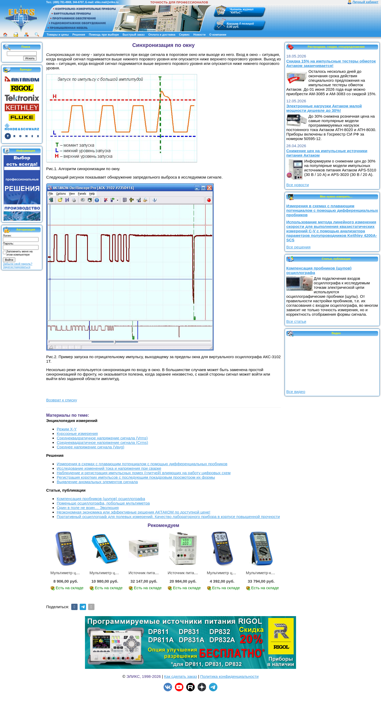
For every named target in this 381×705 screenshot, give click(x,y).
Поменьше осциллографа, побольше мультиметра (103, 503)
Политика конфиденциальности (229, 676)
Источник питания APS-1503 (194, 572)
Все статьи (296, 321)
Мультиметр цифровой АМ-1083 (119, 572)
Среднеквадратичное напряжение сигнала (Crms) (102, 442)
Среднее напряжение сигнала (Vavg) (90, 447)
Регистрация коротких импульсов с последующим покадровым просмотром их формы (136, 477)
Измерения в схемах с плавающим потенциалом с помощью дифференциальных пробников (142, 464)
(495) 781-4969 (62, 2)
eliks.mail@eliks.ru (106, 2)
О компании (217, 34)
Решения (78, 34)
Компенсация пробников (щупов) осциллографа (101, 498)
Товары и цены (58, 34)
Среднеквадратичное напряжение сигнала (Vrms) (102, 438)
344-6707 (78, 2)
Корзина (233, 23)
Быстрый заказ (134, 34)
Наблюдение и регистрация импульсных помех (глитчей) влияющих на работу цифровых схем (144, 473)
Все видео (295, 391)
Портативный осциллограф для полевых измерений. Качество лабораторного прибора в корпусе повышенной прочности (168, 516)
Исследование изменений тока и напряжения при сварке (109, 468)
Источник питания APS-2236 (154, 572)
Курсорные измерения (77, 433)
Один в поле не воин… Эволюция (88, 507)
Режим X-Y (67, 429)
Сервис (184, 34)
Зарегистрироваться (16, 266)
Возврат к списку (61, 400)
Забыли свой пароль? (17, 263)
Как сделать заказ (180, 676)
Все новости (297, 185)
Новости (199, 34)
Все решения (298, 247)
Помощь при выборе (104, 34)
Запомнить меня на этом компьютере (19, 253)
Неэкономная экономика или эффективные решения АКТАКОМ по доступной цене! (133, 512)
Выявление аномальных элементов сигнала (97, 481)
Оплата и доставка (161, 34)
